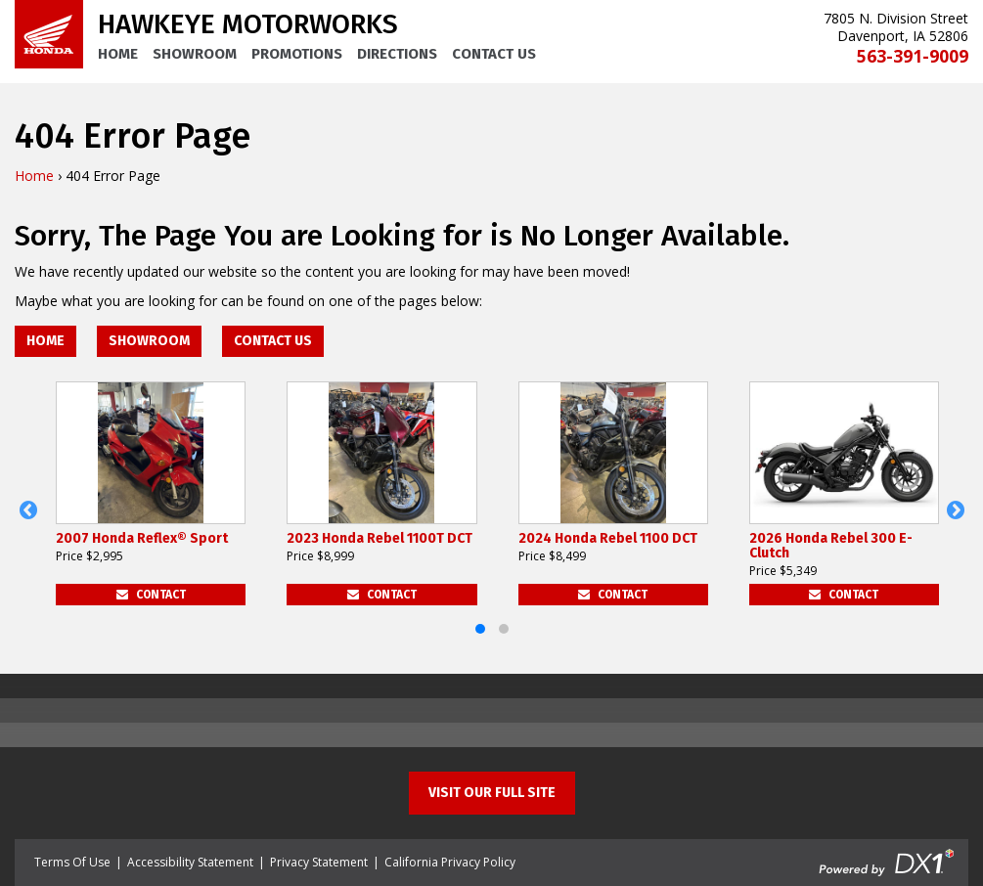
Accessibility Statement (190, 862)
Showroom (195, 54)
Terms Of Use (72, 862)
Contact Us (494, 54)
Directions (397, 54)
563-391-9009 (912, 56)
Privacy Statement (319, 862)
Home (118, 54)
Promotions (296, 54)
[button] (28, 510)
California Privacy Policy (449, 862)
